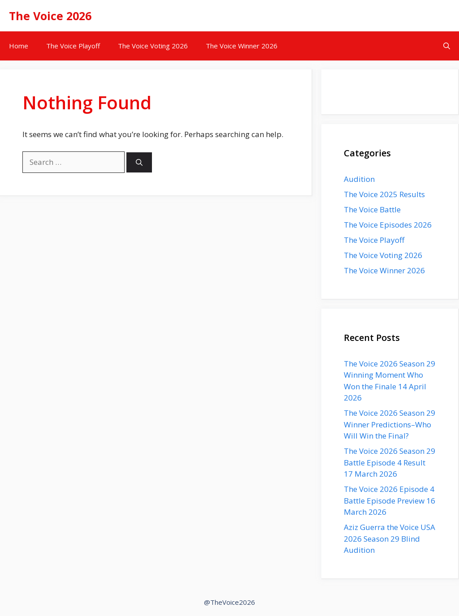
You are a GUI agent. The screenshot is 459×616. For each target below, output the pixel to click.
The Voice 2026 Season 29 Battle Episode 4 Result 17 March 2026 (389, 462)
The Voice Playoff (73, 45)
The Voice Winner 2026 (241, 45)
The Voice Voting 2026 (153, 45)
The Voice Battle (372, 209)
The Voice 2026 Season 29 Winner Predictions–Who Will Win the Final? (389, 424)
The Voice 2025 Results (384, 194)
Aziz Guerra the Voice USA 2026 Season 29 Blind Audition (389, 538)
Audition (359, 179)
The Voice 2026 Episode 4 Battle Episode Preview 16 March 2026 (389, 500)
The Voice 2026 (50, 15)
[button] (446, 45)
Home (18, 45)
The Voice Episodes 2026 (388, 225)
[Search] (139, 162)
